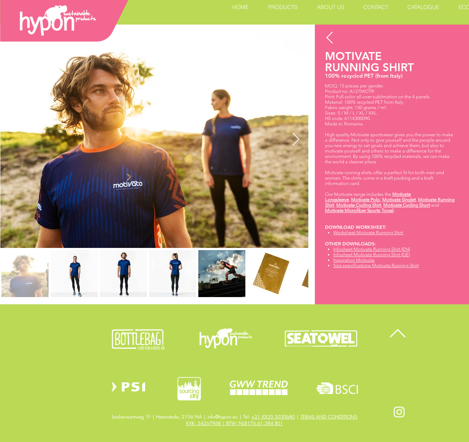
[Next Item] (296, 140)
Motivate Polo (365, 199)
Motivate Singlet (399, 199)
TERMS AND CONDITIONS (328, 416)
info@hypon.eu (222, 416)
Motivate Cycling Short (406, 205)
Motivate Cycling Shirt (358, 205)
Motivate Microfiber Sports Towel (359, 210)
